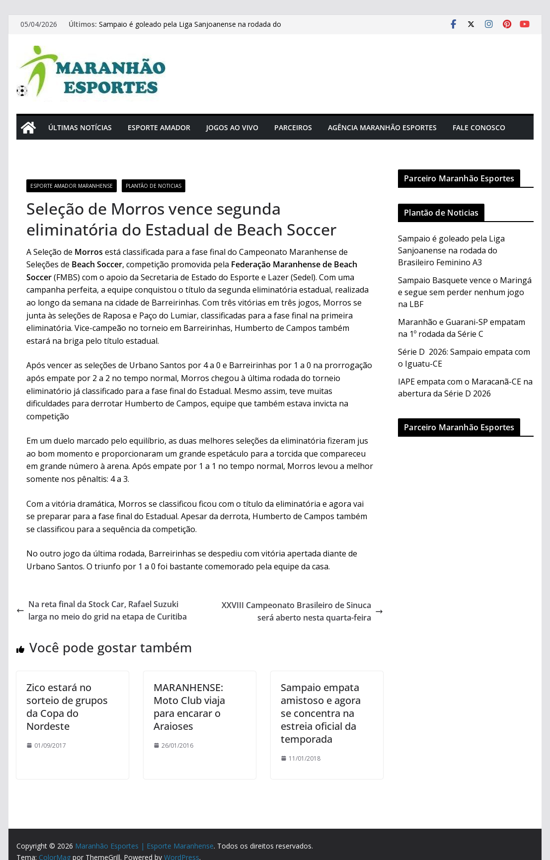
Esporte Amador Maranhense (71, 185)
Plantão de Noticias (153, 185)
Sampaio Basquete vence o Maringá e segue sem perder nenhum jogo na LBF (465, 292)
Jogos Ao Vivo (232, 127)
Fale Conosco (479, 127)
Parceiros (293, 127)
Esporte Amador (159, 127)
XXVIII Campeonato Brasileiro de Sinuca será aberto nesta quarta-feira (302, 612)
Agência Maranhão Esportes (382, 127)
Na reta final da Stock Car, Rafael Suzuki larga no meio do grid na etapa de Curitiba (101, 611)
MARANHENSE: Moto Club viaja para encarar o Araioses (189, 707)
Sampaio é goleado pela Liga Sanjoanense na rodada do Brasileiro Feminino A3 (451, 250)
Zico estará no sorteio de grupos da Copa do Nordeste (67, 707)
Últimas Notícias (80, 127)
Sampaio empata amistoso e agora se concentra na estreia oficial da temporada (321, 713)
